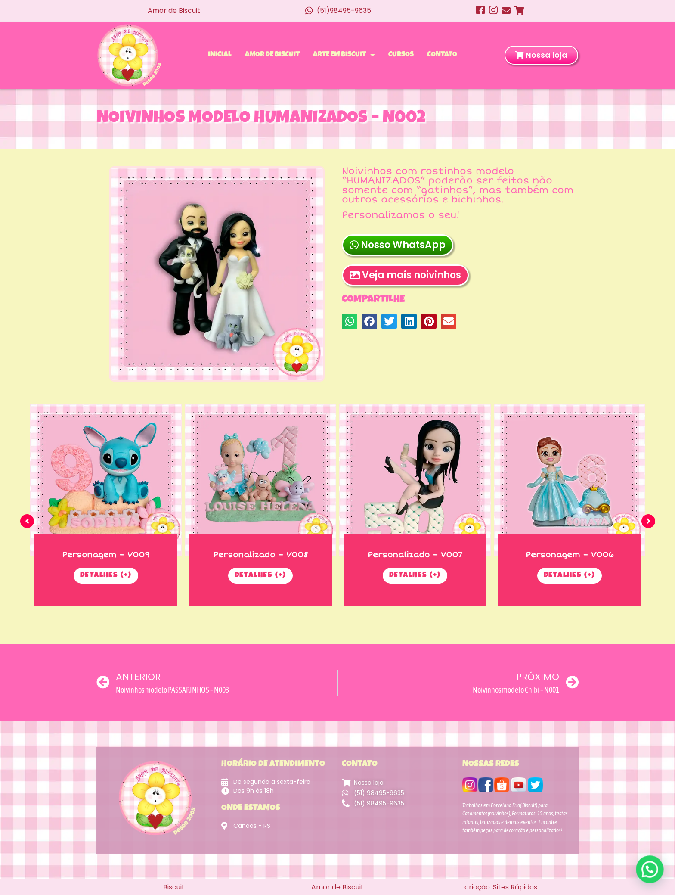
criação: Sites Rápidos (500, 887)
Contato (442, 55)
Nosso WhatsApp (398, 249)
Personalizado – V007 (415, 554)
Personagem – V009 (106, 554)
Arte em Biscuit (344, 55)
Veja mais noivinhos (405, 279)
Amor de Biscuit (272, 55)
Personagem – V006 (570, 554)
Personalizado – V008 (260, 554)
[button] (349, 321)
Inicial (220, 55)
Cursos (401, 55)
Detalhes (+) (106, 576)
